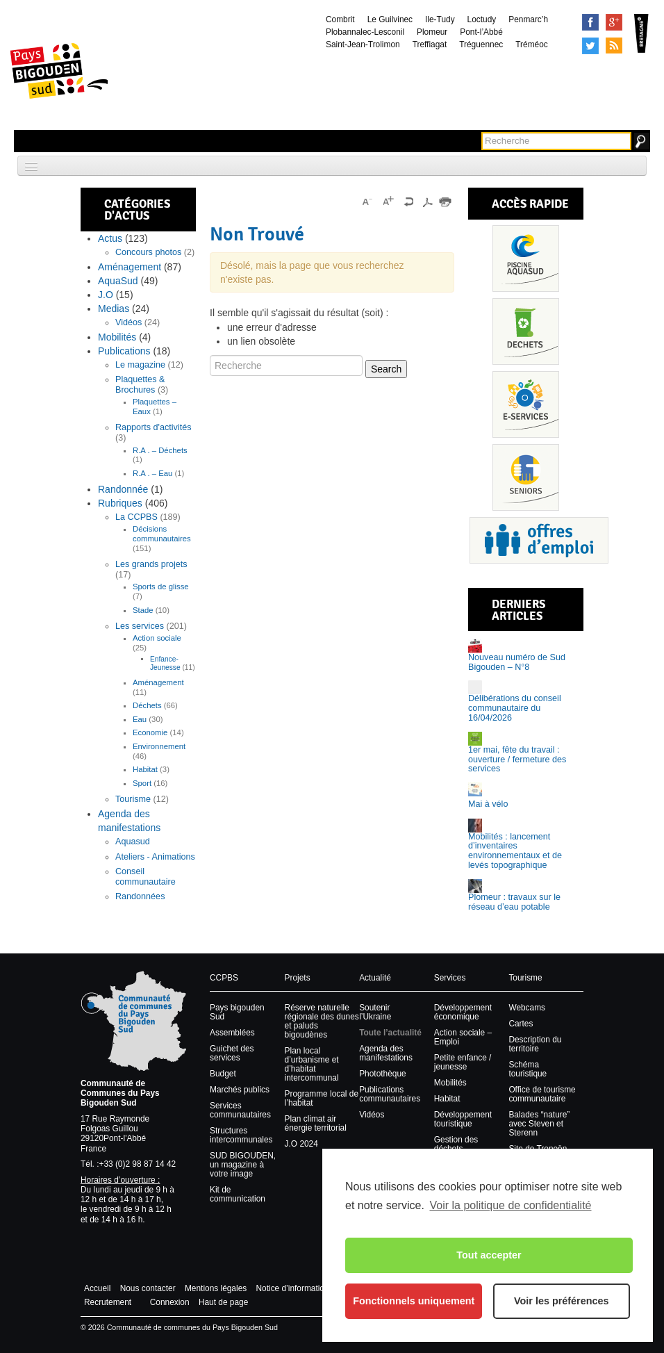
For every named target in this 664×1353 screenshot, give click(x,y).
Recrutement (107, 1302)
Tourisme (133, 799)
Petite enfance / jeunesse (463, 1062)
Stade (143, 610)
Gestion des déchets (456, 1144)
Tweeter (590, 46)
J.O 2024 (301, 1144)
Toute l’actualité (390, 1033)
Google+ (614, 22)
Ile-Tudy (440, 19)
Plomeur (432, 32)
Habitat (145, 769)
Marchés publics (239, 1089)
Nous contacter (148, 1288)
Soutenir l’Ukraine (375, 1012)
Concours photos (148, 252)
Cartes (520, 1023)
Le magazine (140, 365)
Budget (223, 1074)
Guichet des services (232, 1053)
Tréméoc (531, 44)
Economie (150, 732)
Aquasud (132, 841)
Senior (525, 477)
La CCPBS (136, 517)
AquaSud (118, 280)
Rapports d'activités (153, 427)
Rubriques (120, 503)
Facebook (590, 22)
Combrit (340, 19)
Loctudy (482, 19)
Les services (139, 626)
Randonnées (140, 896)
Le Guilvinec (390, 19)
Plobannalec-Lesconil (365, 32)
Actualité (375, 978)
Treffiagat (430, 44)
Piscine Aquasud (525, 258)
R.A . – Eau (152, 473)
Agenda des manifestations (386, 1053)
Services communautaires (240, 1110)
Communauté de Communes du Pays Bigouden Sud (120, 1093)
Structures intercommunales (241, 1135)
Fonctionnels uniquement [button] (413, 1300)
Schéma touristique (527, 1069)
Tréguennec (481, 44)
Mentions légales (216, 1288)
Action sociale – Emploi (463, 1037)
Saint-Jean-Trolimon (363, 44)
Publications (124, 350)
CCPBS (224, 978)
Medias (113, 308)
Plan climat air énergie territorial (316, 1123)
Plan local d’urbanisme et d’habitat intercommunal (312, 1064)
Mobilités (117, 337)
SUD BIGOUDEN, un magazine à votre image (243, 1165)
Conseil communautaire (145, 877)
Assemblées (232, 1033)
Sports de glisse (161, 586)
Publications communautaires (389, 1094)
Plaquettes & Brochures (140, 385)
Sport (142, 783)
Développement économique (463, 1012)
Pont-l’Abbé (481, 32)
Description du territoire (534, 1044)
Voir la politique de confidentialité (510, 1205)
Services (525, 404)
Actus (110, 238)
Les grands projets (151, 564)
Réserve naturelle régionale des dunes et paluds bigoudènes (322, 1021)
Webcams (526, 1007)
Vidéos (128, 322)
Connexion (170, 1302)
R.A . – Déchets (160, 450)
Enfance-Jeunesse (165, 663)
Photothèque (382, 1074)
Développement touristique (463, 1119)
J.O (105, 294)
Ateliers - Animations (155, 857)
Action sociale (157, 638)
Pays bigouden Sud (237, 1012)
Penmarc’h (528, 19)
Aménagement (129, 266)
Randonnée (123, 489)
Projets (297, 978)
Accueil (97, 1288)
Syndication (614, 46)
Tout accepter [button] (488, 1255)
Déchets (147, 705)
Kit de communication (237, 1194)
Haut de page (223, 1302)
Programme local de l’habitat (321, 1098)
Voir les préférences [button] (561, 1300)
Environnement (159, 746)
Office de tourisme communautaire (541, 1094)
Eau (140, 719)
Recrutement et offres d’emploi (539, 540)
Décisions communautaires (162, 534)
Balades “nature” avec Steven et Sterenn (539, 1124)
